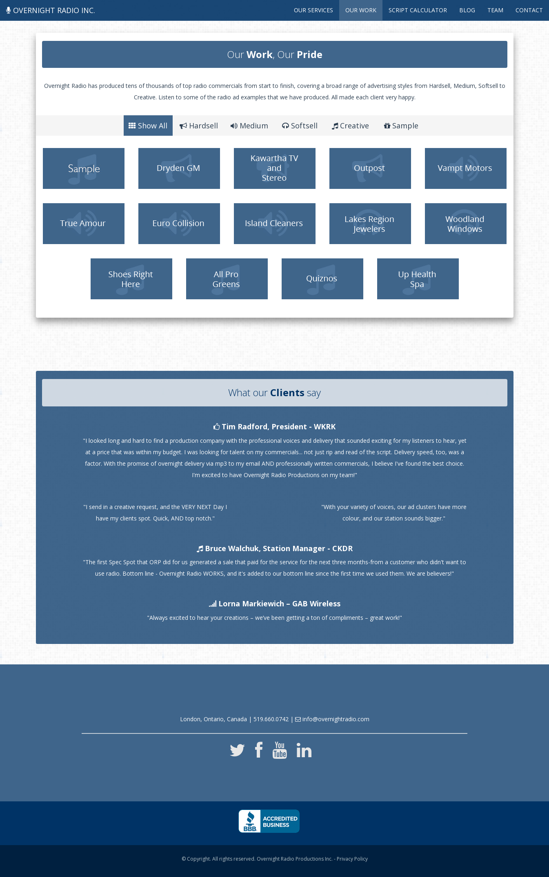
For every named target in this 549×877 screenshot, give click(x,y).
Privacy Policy (352, 858)
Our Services (313, 10)
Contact (529, 10)
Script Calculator (418, 10)
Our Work (360, 10)
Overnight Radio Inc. (50, 10)
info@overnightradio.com (332, 719)
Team (495, 10)
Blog (467, 10)
